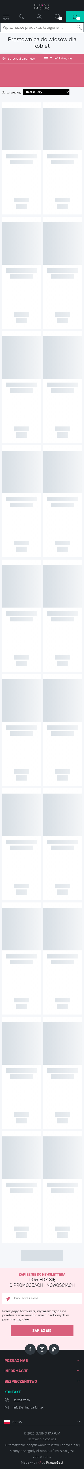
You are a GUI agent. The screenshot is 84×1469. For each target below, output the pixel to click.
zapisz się (42, 1331)
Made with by (42, 1462)
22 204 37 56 (21, 1400)
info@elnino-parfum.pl (28, 1407)
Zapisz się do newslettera (42, 1280)
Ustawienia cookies (42, 1439)
